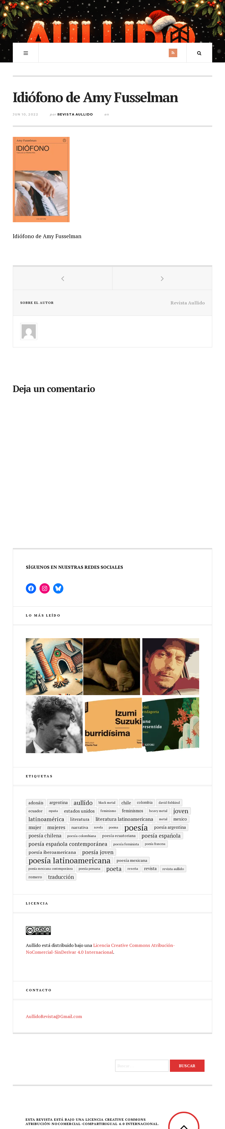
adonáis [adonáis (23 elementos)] (35, 802)
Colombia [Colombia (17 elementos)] (145, 802)
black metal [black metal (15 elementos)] (107, 802)
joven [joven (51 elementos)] (180, 811)
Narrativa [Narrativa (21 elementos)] (79, 827)
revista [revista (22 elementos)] (150, 868)
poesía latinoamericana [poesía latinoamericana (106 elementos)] (69, 860)
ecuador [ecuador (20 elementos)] (35, 810)
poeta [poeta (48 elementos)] (114, 868)
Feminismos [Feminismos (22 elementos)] (132, 810)
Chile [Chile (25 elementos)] (126, 802)
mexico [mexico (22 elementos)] (180, 819)
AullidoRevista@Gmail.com (54, 1016)
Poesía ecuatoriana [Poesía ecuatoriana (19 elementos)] (119, 835)
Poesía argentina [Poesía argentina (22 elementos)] (170, 827)
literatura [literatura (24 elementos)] (79, 819)
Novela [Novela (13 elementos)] (98, 827)
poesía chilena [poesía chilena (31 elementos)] (44, 835)
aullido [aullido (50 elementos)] (83, 802)
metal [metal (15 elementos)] (163, 819)
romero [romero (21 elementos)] (35, 876)
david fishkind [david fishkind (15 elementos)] (169, 802)
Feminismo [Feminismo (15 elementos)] (108, 811)
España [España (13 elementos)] (53, 811)
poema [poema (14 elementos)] (113, 827)
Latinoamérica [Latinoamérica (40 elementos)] (46, 819)
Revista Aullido (75, 114)
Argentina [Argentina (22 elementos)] (58, 802)
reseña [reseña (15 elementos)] (133, 868)
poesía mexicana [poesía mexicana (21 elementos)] (131, 860)
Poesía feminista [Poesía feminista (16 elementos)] (126, 844)
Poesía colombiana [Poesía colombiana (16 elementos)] (81, 835)
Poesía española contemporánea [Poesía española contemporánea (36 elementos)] (67, 843)
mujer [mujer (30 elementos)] (34, 827)
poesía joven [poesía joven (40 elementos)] (98, 852)
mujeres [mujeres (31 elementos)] (56, 827)
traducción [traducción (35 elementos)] (61, 876)
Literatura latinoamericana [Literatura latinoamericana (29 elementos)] (124, 819)
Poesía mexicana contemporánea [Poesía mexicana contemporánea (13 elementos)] (50, 869)
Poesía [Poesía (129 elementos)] (136, 827)
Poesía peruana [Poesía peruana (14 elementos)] (89, 868)
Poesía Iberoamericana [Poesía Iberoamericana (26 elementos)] (52, 852)
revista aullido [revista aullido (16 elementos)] (173, 868)
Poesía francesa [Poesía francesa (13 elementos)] (155, 844)
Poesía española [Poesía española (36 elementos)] (161, 835)
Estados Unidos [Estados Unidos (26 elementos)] (79, 811)
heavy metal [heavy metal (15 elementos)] (158, 811)
